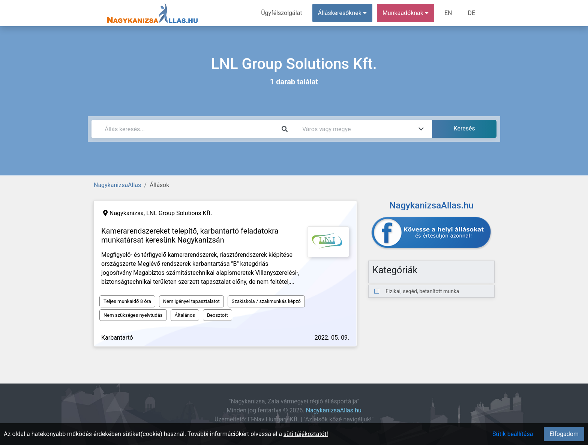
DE (471, 12)
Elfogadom (564, 434)
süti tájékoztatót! (306, 434)
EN (448, 12)
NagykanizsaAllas (117, 185)
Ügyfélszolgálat (281, 12)
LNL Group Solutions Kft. (179, 213)
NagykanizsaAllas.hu (334, 410)
